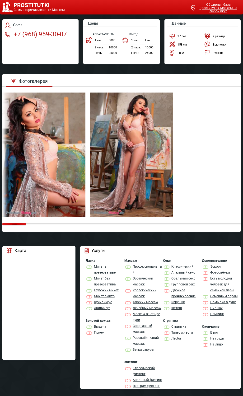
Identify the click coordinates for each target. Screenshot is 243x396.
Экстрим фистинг (146, 386)
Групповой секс (183, 284)
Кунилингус (103, 302)
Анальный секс (183, 272)
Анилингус (102, 308)
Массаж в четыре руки (146, 317)
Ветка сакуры (143, 349)
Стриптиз (178, 326)
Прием (99, 332)
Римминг (217, 314)
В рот (214, 332)
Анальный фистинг (147, 380)
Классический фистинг (144, 371)
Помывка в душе (223, 302)
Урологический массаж (144, 293)
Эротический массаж (143, 281)
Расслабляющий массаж (146, 340)
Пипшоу (216, 308)
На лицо (216, 344)
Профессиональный (147, 269)
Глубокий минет (106, 290)
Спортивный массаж (142, 329)
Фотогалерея (29, 81)
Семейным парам (224, 296)
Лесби (176, 338)
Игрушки (178, 302)
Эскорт (215, 266)
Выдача (100, 326)
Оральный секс (183, 278)
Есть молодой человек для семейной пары (222, 284)
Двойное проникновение (183, 293)
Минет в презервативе (105, 269)
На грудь (217, 338)
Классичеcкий (182, 266)
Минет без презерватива (105, 281)
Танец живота (182, 332)
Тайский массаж (145, 302)
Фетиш (176, 308)
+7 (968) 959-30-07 (36, 34)
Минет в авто (104, 296)
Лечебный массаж (147, 308)
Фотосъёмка (220, 272)
